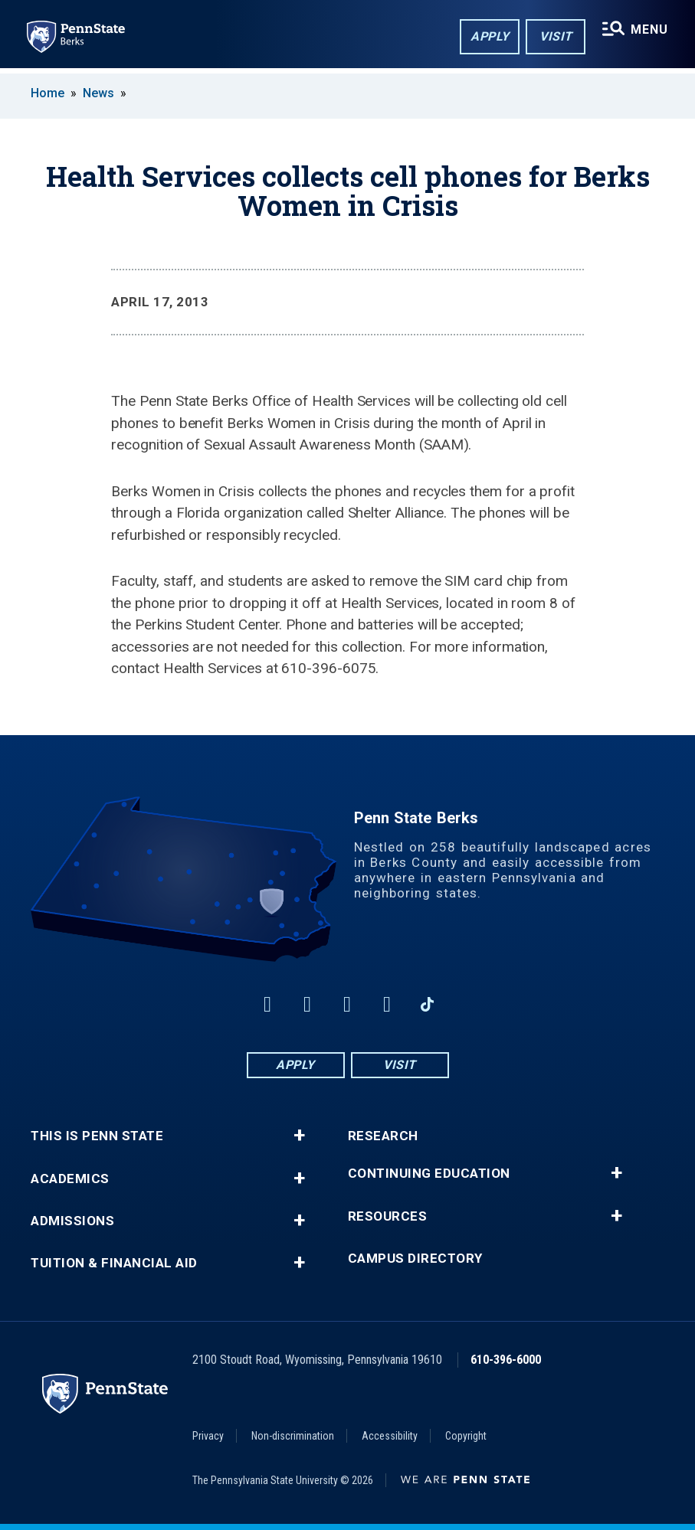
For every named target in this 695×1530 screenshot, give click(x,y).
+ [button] (299, 1135)
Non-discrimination (292, 1436)
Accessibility (390, 1436)
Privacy (208, 1436)
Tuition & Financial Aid (114, 1263)
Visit (554, 37)
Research (383, 1136)
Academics (70, 1179)
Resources (388, 1216)
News (98, 93)
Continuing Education (429, 1173)
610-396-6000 (505, 1359)
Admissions (72, 1221)
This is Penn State (97, 1136)
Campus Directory (415, 1258)
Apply (488, 37)
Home (47, 93)
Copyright (466, 1436)
